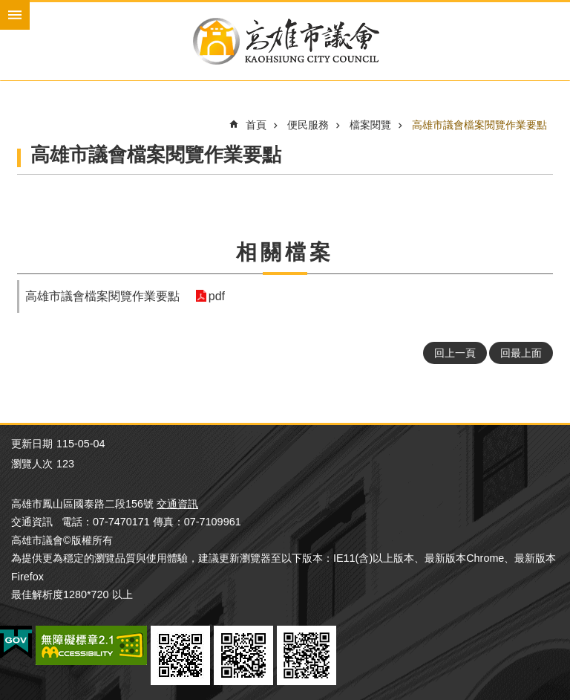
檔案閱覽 (370, 125)
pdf (216, 296)
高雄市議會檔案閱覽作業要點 (479, 125)
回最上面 (521, 353)
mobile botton (15, 15)
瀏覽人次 (32, 464)
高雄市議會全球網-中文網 (285, 41)
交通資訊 (177, 504)
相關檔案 (285, 252)
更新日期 (32, 444)
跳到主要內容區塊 (7, 7)
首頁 (256, 125)
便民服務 (308, 125)
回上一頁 (455, 353)
